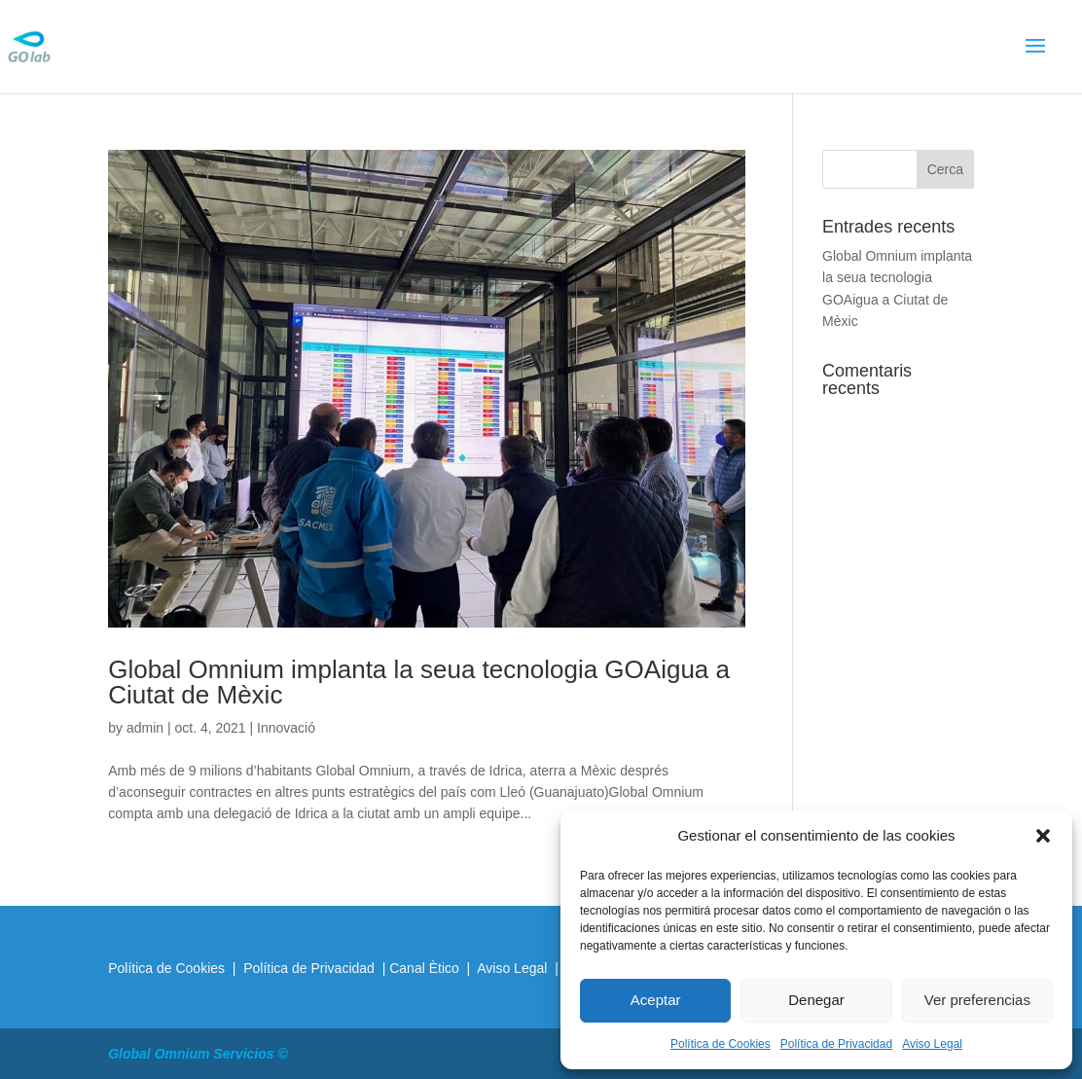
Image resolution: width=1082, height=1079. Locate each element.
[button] (1043, 835)
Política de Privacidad (836, 1044)
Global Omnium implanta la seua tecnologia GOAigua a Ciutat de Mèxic (419, 682)
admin (144, 728)
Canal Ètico (425, 968)
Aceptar (656, 999)
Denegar (816, 999)
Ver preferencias (977, 999)
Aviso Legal (932, 1044)
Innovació (286, 728)
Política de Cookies (720, 1044)
